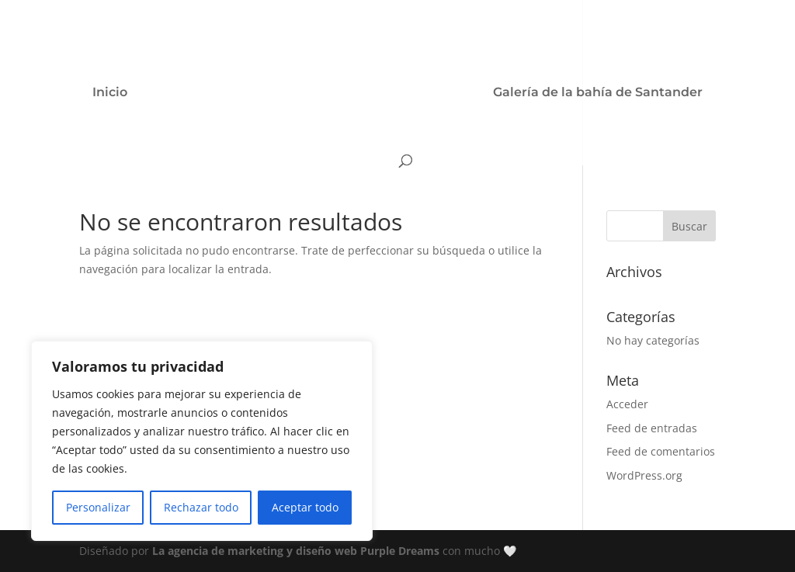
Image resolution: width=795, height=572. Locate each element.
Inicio (109, 93)
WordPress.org (644, 475)
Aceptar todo (305, 507)
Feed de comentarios (660, 451)
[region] (202, 441)
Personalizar (98, 507)
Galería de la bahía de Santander (598, 93)
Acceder (627, 404)
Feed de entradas (651, 428)
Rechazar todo (201, 507)
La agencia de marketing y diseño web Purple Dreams (297, 550)
